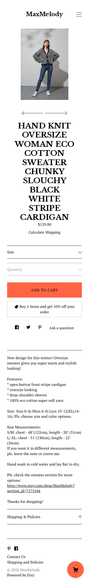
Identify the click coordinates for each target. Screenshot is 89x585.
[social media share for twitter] (28, 325)
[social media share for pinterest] (40, 325)
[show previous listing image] (34, 112)
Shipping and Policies (25, 562)
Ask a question (61, 327)
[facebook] (16, 548)
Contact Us (16, 556)
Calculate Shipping (44, 232)
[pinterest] (9, 548)
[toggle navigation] (79, 14)
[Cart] (75, 569)
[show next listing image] (55, 112)
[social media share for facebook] (17, 325)
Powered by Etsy (20, 575)
